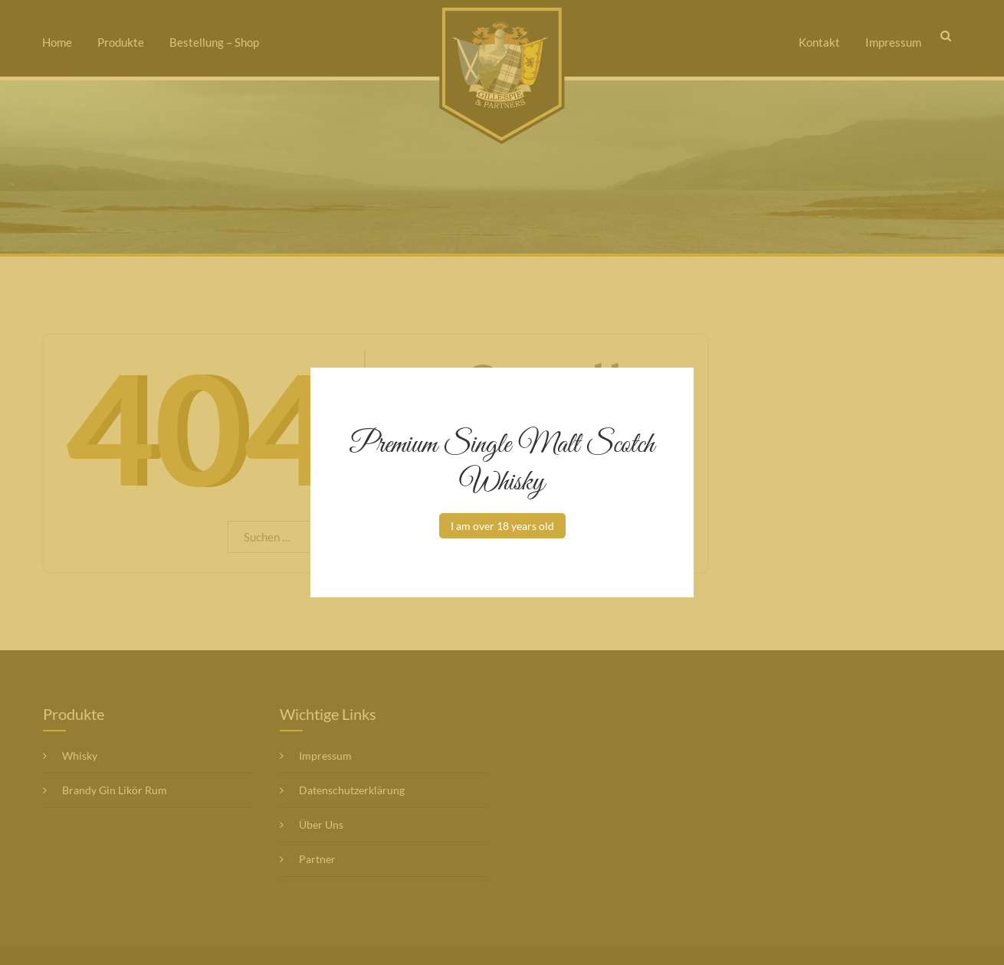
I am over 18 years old (502, 525)
